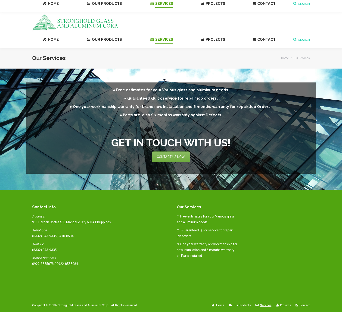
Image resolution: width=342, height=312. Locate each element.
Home (285, 58)
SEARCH (304, 39)
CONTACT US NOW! (171, 157)
